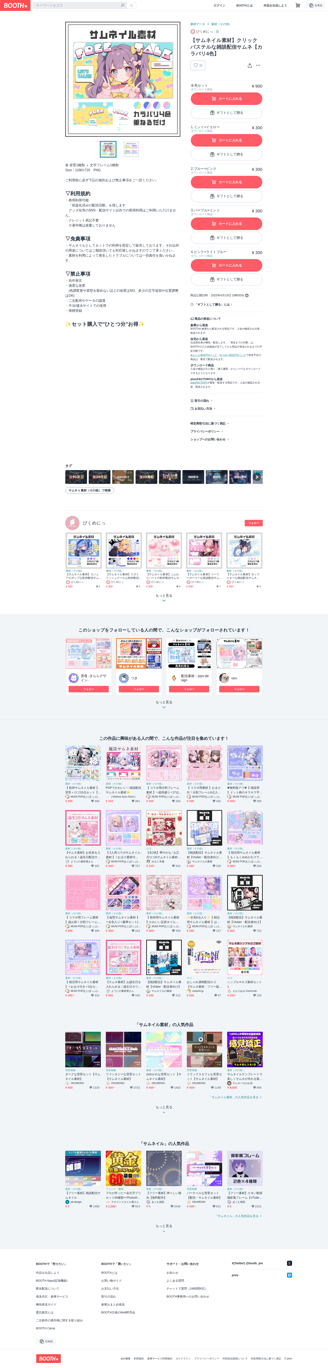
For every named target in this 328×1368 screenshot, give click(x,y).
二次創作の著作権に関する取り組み (59, 1320)
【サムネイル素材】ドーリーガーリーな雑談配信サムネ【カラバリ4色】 (202, 576)
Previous (68, 79)
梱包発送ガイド (46, 1304)
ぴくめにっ (94, 522)
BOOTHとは (244, 5)
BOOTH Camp (45, 1328)
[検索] (122, 6)
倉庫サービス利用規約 (159, 1358)
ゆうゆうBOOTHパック (232, 355)
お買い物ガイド (111, 1280)
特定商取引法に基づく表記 (208, 423)
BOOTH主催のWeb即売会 (118, 1312)
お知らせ (172, 1272)
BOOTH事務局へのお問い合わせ (188, 1296)
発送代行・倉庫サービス (52, 1296)
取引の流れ (202, 400)
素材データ (197, 24)
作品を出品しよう (275, 5)
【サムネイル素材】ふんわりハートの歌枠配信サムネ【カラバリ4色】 (162, 576)
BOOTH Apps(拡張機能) (51, 1280)
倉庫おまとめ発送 (113, 1304)
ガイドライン (183, 1358)
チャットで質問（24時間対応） (187, 1288)
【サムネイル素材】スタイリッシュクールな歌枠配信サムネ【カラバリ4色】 (122, 576)
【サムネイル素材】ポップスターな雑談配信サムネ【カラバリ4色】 (243, 576)
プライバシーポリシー (205, 431)
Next (177, 79)
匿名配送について (47, 1288)
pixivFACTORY (198, 382)
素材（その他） (221, 24)
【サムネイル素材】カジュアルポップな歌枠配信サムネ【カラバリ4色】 (82, 576)
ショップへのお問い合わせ (208, 439)
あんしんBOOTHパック (203, 355)
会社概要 (125, 1358)
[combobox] (80, 5)
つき (134, 678)
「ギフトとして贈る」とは (212, 304)
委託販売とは (45, 1312)
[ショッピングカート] (297, 5)
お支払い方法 (203, 408)
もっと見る (164, 706)
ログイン (219, 5)
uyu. (234, 678)
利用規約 (139, 1358)
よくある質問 (175, 1280)
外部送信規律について (235, 1358)
